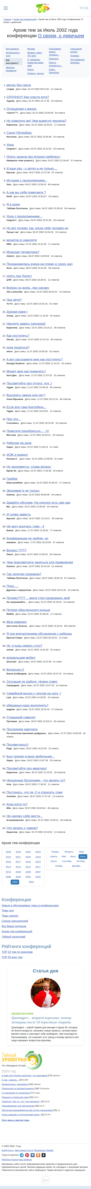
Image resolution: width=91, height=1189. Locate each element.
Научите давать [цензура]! (26, 323)
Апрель (54, 856)
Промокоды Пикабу (43, 1150)
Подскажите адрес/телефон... (55, 52)
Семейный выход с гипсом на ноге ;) (33, 693)
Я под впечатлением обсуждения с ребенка (39, 633)
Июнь (73, 856)
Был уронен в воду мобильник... (30, 756)
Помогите (54, 58)
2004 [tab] (28, 877)
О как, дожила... (10, 1080)
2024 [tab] (28, 852)
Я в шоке (13, 204)
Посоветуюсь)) (17, 744)
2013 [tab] (18, 867)
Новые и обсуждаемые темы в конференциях (30, 905)
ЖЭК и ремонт (17, 454)
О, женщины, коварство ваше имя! (35, 62)
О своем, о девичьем (61, 35)
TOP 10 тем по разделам (17, 952)
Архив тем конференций (17, 931)
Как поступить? (17, 335)
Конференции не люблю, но (27, 538)
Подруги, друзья (35, 73)
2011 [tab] (38, 867)
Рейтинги (6, 1159)
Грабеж (11, 478)
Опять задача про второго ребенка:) (33, 156)
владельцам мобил (20, 657)
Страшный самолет (21, 717)
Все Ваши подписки (14, 926)
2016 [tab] (28, 862)
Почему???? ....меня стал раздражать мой (38, 598)
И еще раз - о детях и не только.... (31, 168)
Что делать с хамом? (22, 828)
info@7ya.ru (7, 1150)
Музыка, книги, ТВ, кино (34, 54)
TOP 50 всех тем (12, 957)
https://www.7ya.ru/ (24, 1150)
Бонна (15, 1159)
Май (64, 856)
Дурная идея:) (16, 311)
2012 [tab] (28, 867)
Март (81, 851)
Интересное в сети (13, 54)
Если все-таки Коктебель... (26, 407)
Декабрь (76, 866)
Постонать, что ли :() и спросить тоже (34, 792)
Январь (55, 851)
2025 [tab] (18, 852)
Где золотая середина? (23, 574)
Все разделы (12, 49)
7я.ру (44, 1155)
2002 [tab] (15, 882)
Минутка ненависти (11, 69)
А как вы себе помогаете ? (26, 192)
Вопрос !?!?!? (16, 550)
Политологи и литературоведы (18, 1088)
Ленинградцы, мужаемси (15, 1084)
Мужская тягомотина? (22, 252)
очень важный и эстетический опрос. (21, 1114)
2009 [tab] (18, 872)
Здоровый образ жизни (22, 1013)
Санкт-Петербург (54, 71)
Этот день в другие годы (15, 1120)
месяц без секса (18, 85)
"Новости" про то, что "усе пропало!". (21, 1101)
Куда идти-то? (16, 804)
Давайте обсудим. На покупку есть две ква (38, 502)
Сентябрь (67, 861)
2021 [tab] (18, 857)
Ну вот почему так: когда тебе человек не (37, 228)
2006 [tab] (8, 877)
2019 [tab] (38, 857)
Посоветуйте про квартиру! (26, 768)
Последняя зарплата (22, 729)
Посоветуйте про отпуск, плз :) (29, 383)
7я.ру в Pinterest (27, 1155)
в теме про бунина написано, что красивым (24, 1075)
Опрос (30, 69)
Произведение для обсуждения (18, 1106)
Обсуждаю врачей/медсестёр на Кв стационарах (27, 1110)
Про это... (13, 419)
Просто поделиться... (55, 64)
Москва (31, 49)
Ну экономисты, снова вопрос (28, 466)
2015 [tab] (38, 862)
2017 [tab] (18, 862)
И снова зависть (18, 514)
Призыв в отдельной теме (15, 1097)
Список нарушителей (15, 921)
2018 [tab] (8, 862)
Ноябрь (59, 866)
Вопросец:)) (15, 669)
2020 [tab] (28, 857)
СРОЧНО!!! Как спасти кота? (27, 97)
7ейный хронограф (13, 936)
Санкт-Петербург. (19, 132)
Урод (10, 144)
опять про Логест (19, 276)
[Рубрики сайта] (6, 8)
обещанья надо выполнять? (27, 705)
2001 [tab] (31, 882)
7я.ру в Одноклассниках (38, 1155)
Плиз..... (12, 586)
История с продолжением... (26, 180)
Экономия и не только (22, 490)
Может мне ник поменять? (26, 371)
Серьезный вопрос (76, 50)
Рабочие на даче (19, 443)
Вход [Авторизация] (84, 8)
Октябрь (81, 861)
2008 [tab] (28, 872)
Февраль (69, 851)
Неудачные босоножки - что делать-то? (35, 780)
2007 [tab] (38, 872)
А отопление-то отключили (16, 1093)
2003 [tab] (38, 877)
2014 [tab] (8, 867)
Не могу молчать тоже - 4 (25, 526)
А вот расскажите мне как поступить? (34, 359)
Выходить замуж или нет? (25, 395)
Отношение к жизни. (21, 109)
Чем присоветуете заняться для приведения (39, 562)
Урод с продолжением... (24, 216)
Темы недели (10, 915)
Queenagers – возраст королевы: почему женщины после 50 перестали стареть (41, 1020)
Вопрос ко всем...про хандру (27, 287)
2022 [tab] (8, 857)
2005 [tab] (18, 877)
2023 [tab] (38, 852)
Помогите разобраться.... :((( (27, 431)
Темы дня (8, 910)
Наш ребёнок (25, 1159)
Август (54, 861)
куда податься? (17, 347)
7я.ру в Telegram (22, 1155)
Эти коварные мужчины (77, 61)
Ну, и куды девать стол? (24, 645)
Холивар (74, 55)
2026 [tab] (8, 852)
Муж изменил (16, 622)
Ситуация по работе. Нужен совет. (32, 681)
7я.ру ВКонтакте (33, 1155)
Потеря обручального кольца (28, 610)
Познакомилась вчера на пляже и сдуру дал (39, 264)
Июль (83, 856)
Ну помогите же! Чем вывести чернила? (36, 121)
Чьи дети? (14, 299)
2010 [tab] (8, 872)
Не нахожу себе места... (24, 816)
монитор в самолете (21, 240)
